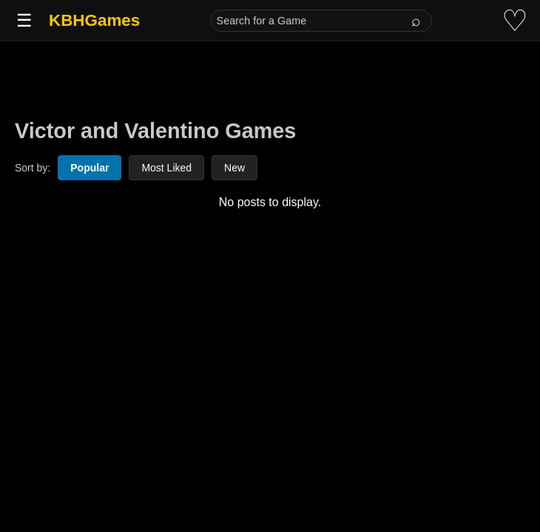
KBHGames (94, 20)
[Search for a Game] (321, 21)
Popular (89, 168)
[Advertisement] (270, 75)
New (234, 168)
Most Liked (166, 168)
